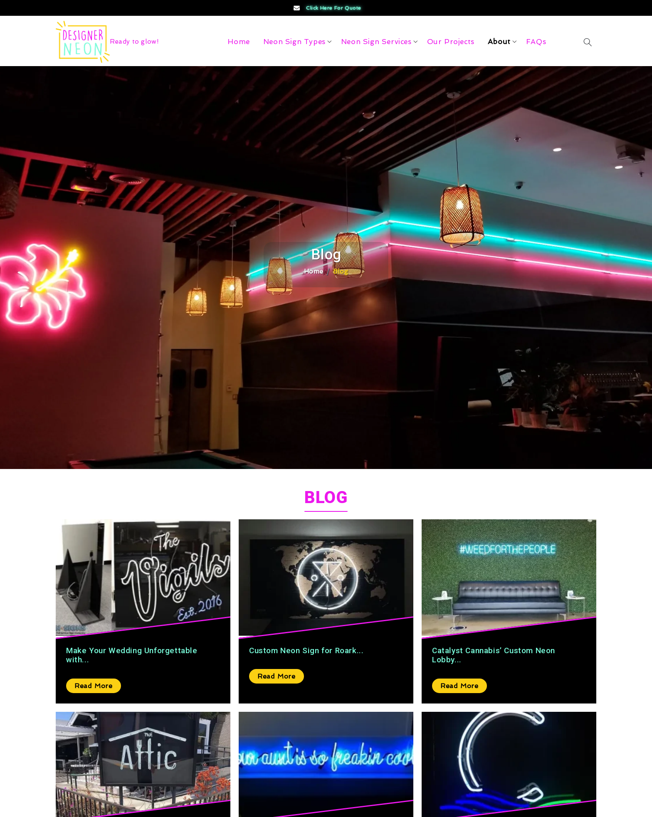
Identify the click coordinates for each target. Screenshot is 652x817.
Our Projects (450, 41)
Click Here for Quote (326, 8)
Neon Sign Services (376, 41)
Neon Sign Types (294, 41)
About (499, 41)
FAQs (536, 41)
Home (238, 41)
